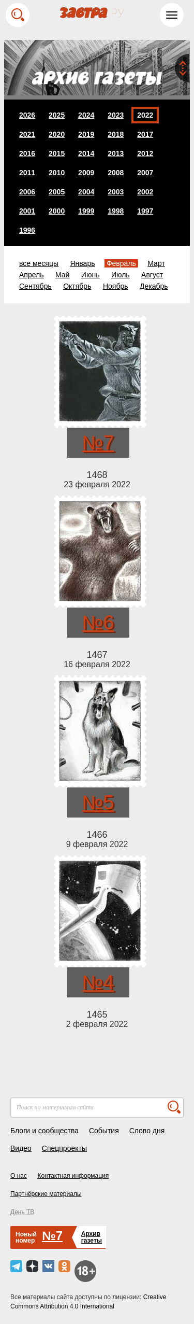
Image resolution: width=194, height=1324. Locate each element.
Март (156, 263)
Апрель (31, 275)
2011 (27, 172)
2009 (86, 172)
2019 (86, 134)
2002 (145, 192)
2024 (86, 115)
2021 (27, 134)
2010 (57, 172)
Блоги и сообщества (44, 1130)
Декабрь (154, 286)
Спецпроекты (64, 1148)
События (104, 1130)
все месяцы (38, 263)
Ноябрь (115, 286)
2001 (27, 211)
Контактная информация (73, 1175)
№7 (98, 443)
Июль (120, 275)
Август (152, 275)
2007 (145, 172)
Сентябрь (35, 286)
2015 (57, 153)
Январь (82, 263)
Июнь (90, 275)
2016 (27, 153)
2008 (116, 172)
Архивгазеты (91, 1237)
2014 (86, 153)
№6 (98, 622)
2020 (57, 134)
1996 (27, 230)
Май (62, 275)
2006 (27, 192)
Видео (21, 1148)
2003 (116, 192)
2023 (116, 115)
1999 (86, 211)
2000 (57, 211)
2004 (86, 192)
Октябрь (77, 286)
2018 (116, 134)
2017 (145, 134)
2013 (116, 153)
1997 (145, 211)
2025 (57, 115)
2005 (57, 192)
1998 (116, 211)
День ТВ (22, 1212)
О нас (18, 1175)
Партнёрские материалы (46, 1194)
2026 (27, 115)
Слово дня (147, 1130)
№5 (98, 802)
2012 (145, 153)
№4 (98, 982)
